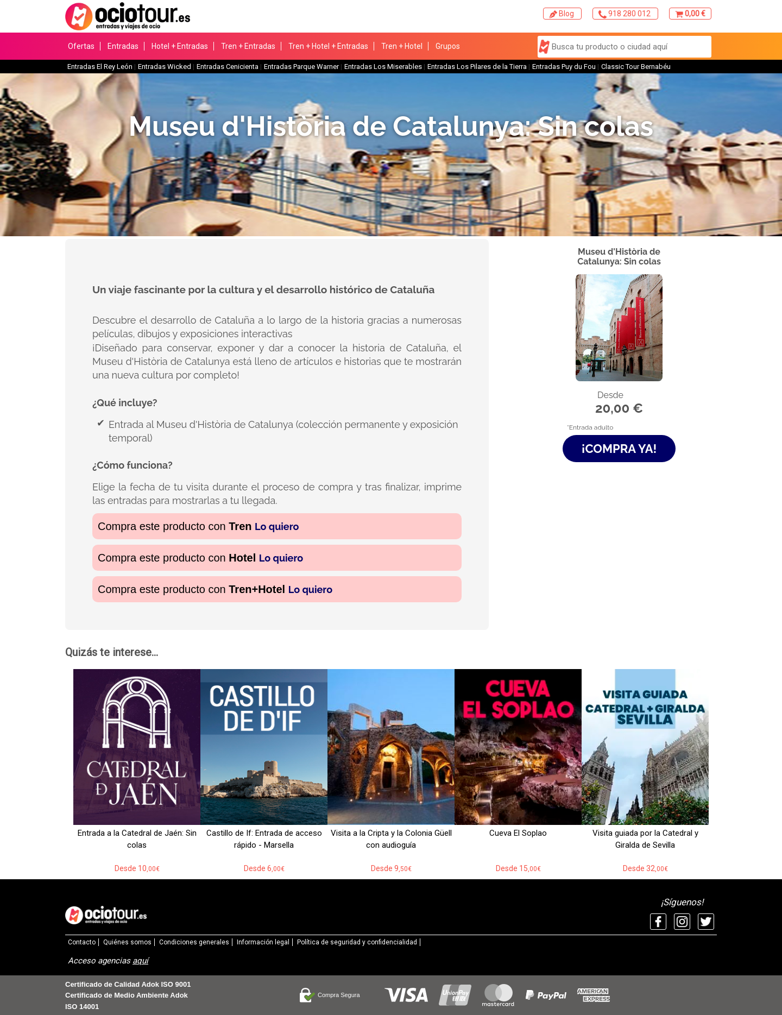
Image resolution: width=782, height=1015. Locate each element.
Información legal (263, 942)
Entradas (123, 46)
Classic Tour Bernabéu (636, 66)
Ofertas (81, 46)
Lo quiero (277, 526)
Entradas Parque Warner (301, 66)
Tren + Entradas (248, 46)
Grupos (448, 46)
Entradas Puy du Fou (564, 66)
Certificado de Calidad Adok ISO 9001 (128, 984)
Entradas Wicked (164, 66)
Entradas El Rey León (100, 66)
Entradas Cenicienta (227, 66)
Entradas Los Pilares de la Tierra (477, 66)
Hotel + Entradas (180, 46)
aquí (140, 961)
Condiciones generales (194, 942)
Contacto (82, 942)
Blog (562, 13)
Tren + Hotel (401, 46)
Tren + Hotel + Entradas (328, 46)
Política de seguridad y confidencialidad (357, 942)
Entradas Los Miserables (383, 66)
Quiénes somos (127, 942)
